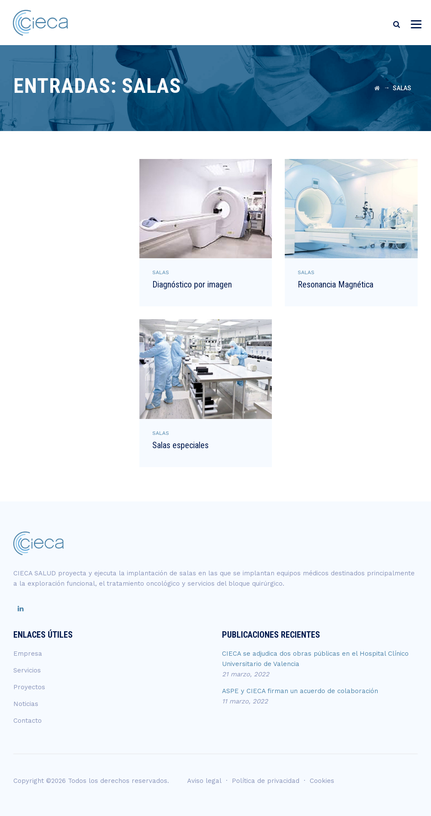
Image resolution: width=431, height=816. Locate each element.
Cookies (322, 781)
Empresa (27, 653)
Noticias (25, 704)
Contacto (27, 720)
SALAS (160, 272)
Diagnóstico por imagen (192, 284)
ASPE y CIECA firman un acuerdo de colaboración (300, 691)
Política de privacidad (265, 781)
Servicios (27, 670)
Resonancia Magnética (335, 284)
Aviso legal (204, 781)
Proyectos (29, 687)
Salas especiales (180, 445)
